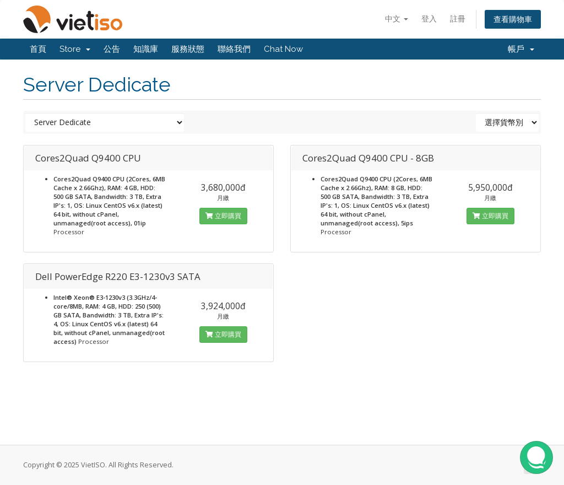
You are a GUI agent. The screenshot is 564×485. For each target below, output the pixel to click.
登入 (429, 18)
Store (74, 49)
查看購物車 (513, 19)
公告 (112, 49)
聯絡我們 (234, 49)
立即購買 (223, 215)
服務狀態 (187, 49)
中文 (396, 18)
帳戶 (521, 49)
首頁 (38, 49)
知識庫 (145, 49)
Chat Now (283, 49)
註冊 (457, 18)
